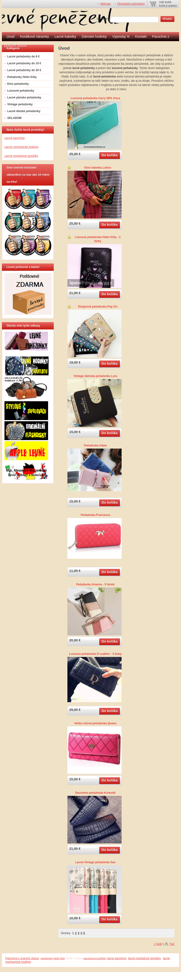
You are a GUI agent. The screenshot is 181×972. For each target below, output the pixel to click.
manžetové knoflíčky (94, 958)
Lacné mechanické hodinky (21, 147)
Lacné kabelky (65, 36)
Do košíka (110, 155)
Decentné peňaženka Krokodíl (95, 792)
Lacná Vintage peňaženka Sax (95, 862)
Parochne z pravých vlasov (22, 958)
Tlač (172, 944)
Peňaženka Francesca (95, 515)
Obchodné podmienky (131, 3)
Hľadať (167, 18)
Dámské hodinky (94, 36)
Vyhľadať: (102, 18)
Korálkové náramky (34, 36)
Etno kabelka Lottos (97, 167)
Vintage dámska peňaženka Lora (95, 376)
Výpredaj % (121, 36)
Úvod (11, 36)
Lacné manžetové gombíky (21, 156)
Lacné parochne (14, 138)
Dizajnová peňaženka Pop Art (97, 306)
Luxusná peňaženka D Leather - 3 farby (95, 654)
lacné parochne (117, 958)
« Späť (158, 944)
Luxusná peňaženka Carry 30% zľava (95, 98)
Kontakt (141, 36)
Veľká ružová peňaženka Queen (95, 723)
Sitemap (105, 3)
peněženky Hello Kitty (53, 958)
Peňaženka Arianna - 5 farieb (95, 584)
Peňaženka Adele (95, 445)
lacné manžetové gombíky (144, 958)
